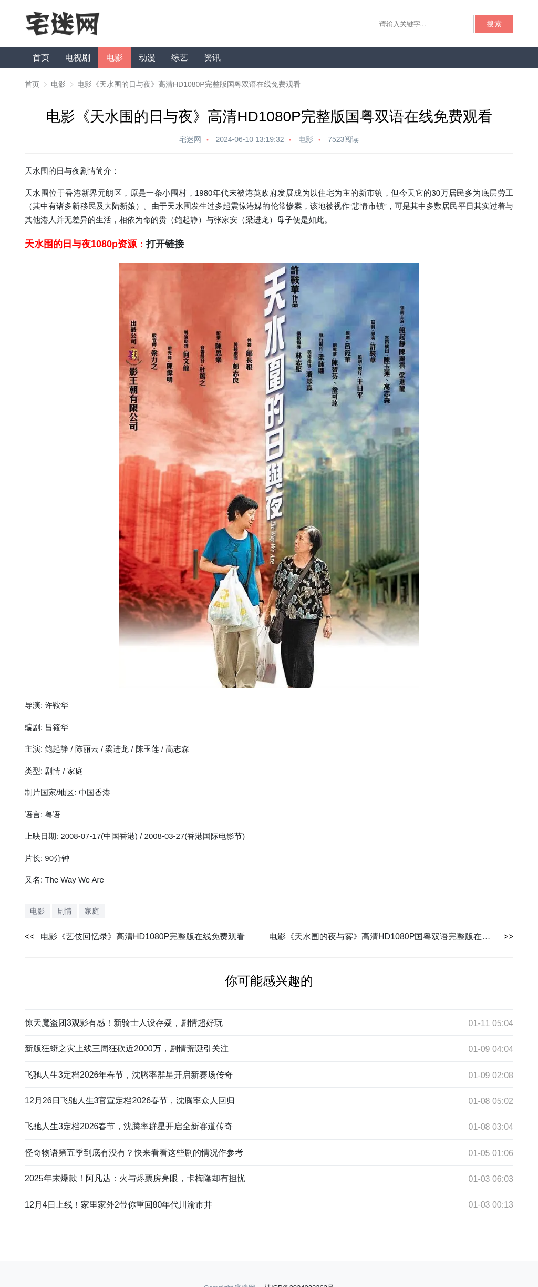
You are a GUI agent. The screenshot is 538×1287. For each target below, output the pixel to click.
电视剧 (77, 57)
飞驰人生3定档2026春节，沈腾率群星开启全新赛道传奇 (129, 1126)
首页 (41, 57)
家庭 (92, 911)
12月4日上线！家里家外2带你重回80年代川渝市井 (118, 1204)
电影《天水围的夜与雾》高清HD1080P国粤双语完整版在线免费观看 (391, 936)
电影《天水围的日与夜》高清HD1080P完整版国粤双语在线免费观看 (189, 84)
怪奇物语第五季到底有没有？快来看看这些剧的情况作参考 (134, 1152)
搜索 (494, 24)
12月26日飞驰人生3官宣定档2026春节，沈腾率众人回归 (130, 1100)
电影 (114, 57)
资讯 (212, 57)
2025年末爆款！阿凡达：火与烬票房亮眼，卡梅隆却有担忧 (135, 1178)
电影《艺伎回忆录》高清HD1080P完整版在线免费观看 (142, 936)
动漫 (147, 57)
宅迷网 (190, 139)
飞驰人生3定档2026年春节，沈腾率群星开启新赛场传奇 (129, 1074)
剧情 (64, 911)
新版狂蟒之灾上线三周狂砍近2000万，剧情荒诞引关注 (127, 1048)
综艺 (179, 57)
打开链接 (165, 244)
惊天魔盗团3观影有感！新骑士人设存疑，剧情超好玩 (124, 1022)
